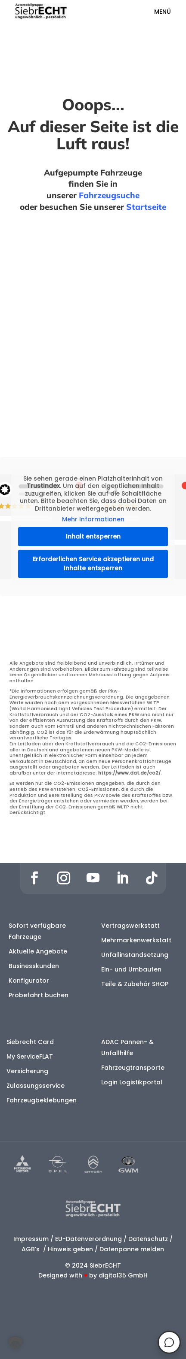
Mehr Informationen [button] (93, 520)
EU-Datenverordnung (88, 1239)
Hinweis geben (70, 1249)
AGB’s (31, 1249)
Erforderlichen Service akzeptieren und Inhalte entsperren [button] (93, 563)
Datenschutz (148, 1239)
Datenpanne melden (131, 1249)
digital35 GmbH (123, 1275)
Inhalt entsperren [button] (93, 536)
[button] (15, 1343)
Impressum (31, 1239)
